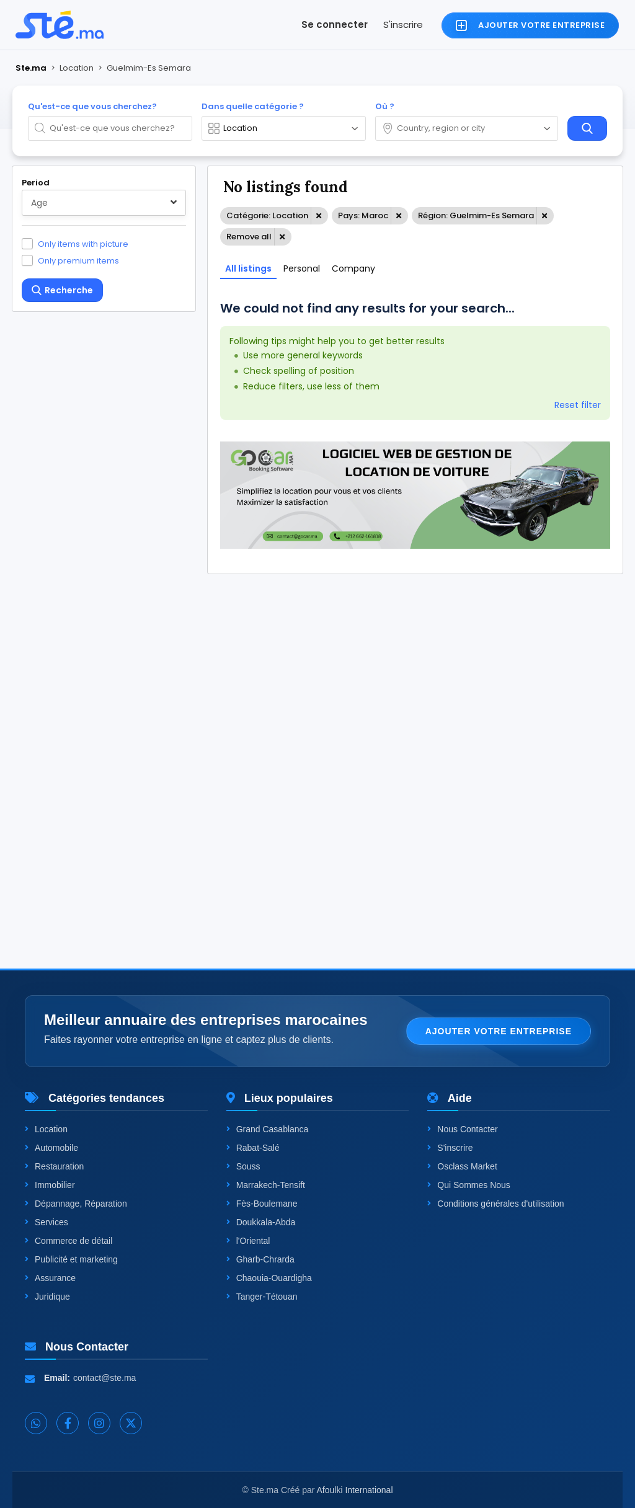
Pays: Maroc (363, 215)
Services (46, 1222)
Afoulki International (355, 1490)
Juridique (47, 1297)
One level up (64, 833)
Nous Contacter (462, 1129)
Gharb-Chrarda (260, 1259)
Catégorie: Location (267, 215)
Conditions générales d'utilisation (495, 1204)
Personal (301, 268)
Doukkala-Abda (261, 1222)
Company (353, 268)
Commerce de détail (68, 1241)
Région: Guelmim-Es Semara (476, 215)
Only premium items (78, 260)
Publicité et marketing (71, 1259)
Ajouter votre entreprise (498, 1031)
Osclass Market (462, 1166)
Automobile (51, 1148)
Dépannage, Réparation (76, 1204)
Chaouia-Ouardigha (269, 1278)
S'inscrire (403, 24)
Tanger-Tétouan (262, 1297)
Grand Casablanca (267, 1129)
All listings (248, 268)
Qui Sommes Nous (468, 1185)
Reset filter (577, 405)
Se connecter (334, 24)
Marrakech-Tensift (265, 1185)
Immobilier (50, 1185)
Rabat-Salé (253, 1148)
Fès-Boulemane (262, 1204)
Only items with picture (83, 243)
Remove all (249, 236)
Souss (243, 1166)
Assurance (50, 1278)
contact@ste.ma (104, 1378)
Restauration (54, 1166)
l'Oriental (248, 1241)
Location (46, 1129)
